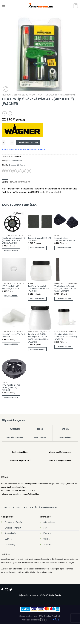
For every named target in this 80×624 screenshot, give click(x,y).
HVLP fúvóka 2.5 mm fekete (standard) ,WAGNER (11, 387)
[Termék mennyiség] (7, 142)
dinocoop (12, 165)
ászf (45, 528)
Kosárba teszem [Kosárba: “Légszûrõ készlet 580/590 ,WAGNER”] (37, 248)
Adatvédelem (49, 522)
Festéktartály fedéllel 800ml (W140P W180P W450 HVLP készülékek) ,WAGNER (38, 338)
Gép (40, 95)
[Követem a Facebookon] (2, 589)
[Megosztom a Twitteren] (14, 171)
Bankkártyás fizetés (13, 522)
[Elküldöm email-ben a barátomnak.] (19, 171)
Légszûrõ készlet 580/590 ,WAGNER (39, 239)
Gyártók (8, 539)
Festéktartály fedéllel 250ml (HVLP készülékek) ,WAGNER (65, 337)
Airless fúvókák (67, 95)
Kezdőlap (6, 95)
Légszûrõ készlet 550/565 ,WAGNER (13, 335)
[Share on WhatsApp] (4, 171)
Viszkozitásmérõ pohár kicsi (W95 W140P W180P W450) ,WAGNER (65, 288)
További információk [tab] (20, 182)
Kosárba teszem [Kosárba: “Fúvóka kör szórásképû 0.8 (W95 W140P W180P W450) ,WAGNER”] (11, 250)
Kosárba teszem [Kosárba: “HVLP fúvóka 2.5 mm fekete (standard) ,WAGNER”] (11, 397)
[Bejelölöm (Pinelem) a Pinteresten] (24, 171)
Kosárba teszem (28, 142)
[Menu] (3, 5)
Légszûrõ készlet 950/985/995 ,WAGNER (64, 239)
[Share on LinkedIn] (29, 171)
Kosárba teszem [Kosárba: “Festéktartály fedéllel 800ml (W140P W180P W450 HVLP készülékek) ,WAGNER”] (37, 349)
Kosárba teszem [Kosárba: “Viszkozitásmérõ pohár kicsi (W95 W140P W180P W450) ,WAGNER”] (64, 298)
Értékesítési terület (13, 528)
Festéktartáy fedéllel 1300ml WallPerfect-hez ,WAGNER (38, 288)
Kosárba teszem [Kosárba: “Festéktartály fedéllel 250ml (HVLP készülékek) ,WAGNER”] (64, 346)
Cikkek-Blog (10, 544)
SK (18, 165)
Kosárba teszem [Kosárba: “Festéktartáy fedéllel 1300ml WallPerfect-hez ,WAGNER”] (37, 298)
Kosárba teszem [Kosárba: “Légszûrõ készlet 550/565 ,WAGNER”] (11, 344)
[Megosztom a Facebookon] (9, 171)
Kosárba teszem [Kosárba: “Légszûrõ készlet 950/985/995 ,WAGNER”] (64, 248)
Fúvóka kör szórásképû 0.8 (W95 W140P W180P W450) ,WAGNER (13, 240)
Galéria (46, 539)
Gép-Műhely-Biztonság (25, 95)
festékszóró (50, 95)
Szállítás (47, 544)
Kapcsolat (47, 533)
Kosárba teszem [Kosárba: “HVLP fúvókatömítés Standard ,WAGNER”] (11, 296)
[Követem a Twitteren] (10, 589)
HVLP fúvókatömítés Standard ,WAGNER (11, 287)
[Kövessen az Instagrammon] (6, 589)
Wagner (22, 165)
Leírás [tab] (5, 182)
